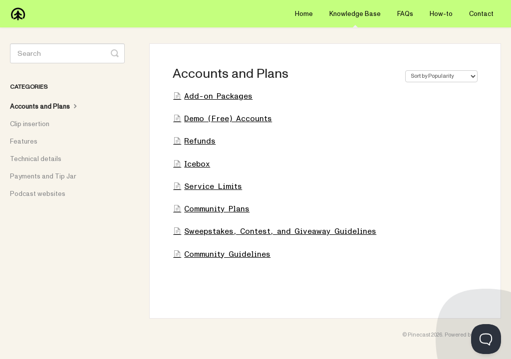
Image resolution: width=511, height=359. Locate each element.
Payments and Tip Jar (43, 176)
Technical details (35, 159)
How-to (441, 13)
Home (304, 13)
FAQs (405, 13)
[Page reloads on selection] (441, 76)
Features (23, 141)
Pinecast (419, 335)
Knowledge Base (355, 18)
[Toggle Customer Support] (486, 339)
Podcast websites (37, 193)
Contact (481, 13)
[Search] (67, 53)
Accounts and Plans (44, 106)
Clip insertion (29, 124)
